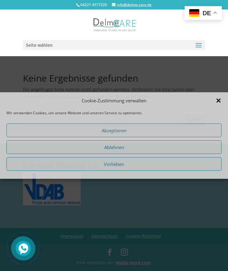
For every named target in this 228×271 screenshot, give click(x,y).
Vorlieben (114, 164)
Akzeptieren (114, 130)
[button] (218, 100)
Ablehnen (114, 147)
